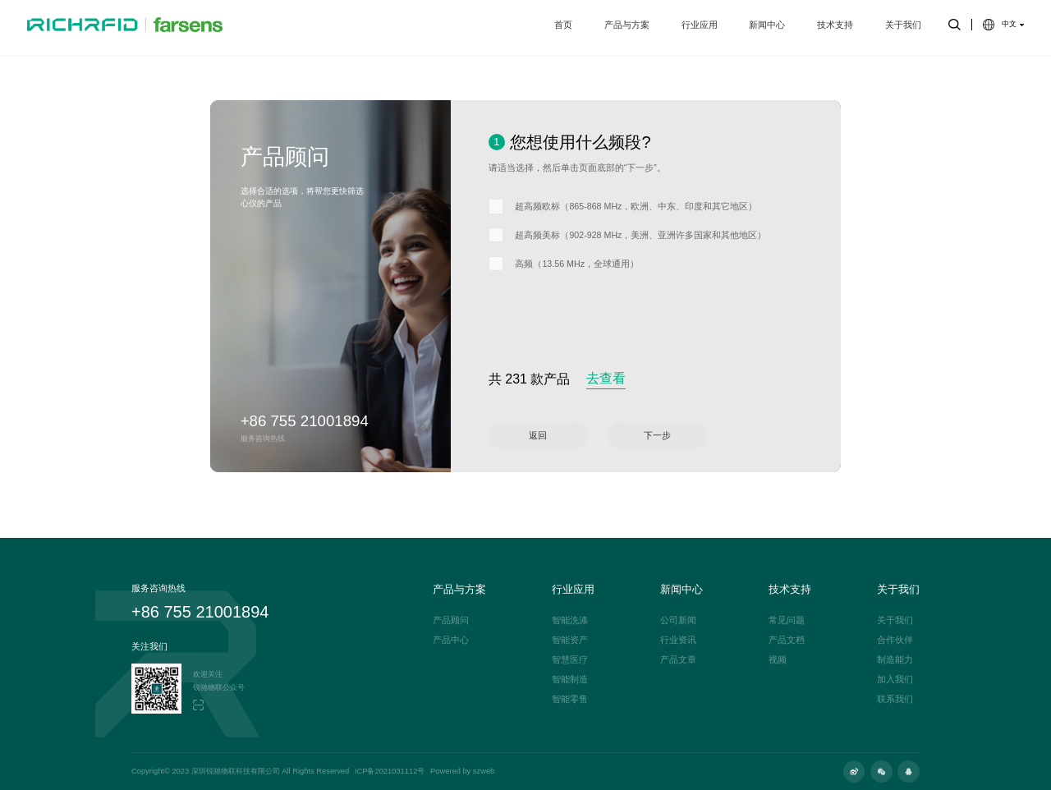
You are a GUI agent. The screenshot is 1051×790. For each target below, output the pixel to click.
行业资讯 (678, 640)
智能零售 (570, 699)
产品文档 (787, 640)
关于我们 (903, 27)
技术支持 (835, 27)
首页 (563, 27)
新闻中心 (767, 27)
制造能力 (895, 659)
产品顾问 (451, 620)
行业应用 (700, 27)
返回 (538, 435)
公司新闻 (678, 620)
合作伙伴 (895, 640)
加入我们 (895, 679)
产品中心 (451, 640)
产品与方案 (626, 27)
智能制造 (570, 679)
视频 (778, 659)
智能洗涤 (570, 620)
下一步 (657, 435)
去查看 (606, 378)
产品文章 (678, 659)
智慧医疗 (570, 659)
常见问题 (787, 620)
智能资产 (570, 640)
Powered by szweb (462, 771)
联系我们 (895, 699)
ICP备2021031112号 (390, 771)
